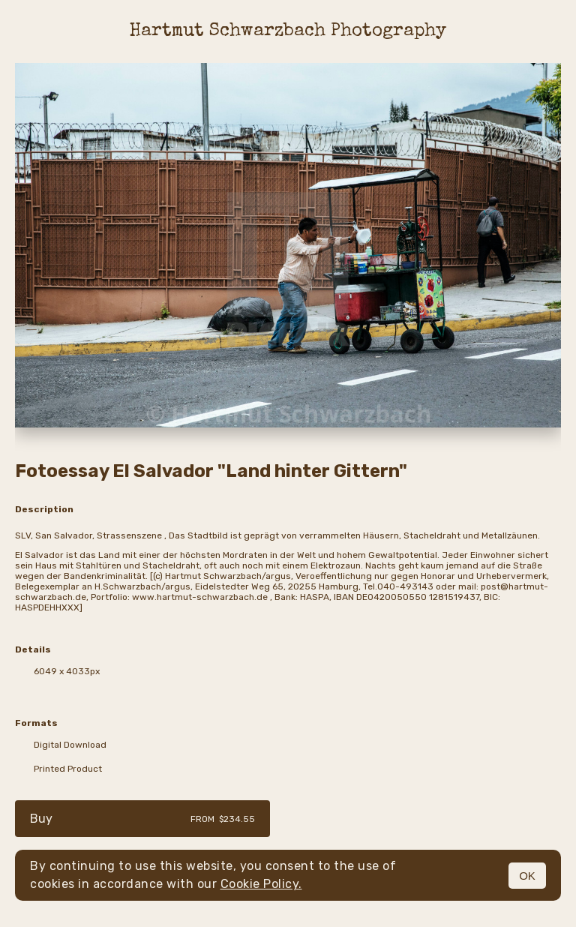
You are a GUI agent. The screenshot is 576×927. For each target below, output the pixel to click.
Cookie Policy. (261, 884)
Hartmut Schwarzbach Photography (288, 31)
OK (527, 875)
